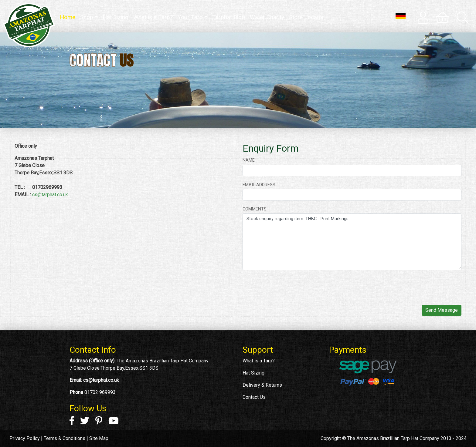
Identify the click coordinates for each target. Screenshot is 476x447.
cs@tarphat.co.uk (50, 194)
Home (69, 17)
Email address (259, 184)
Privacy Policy (24, 438)
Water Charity (267, 17)
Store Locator (306, 17)
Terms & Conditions (64, 438)
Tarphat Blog (228, 17)
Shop (86, 17)
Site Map (98, 438)
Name (249, 160)
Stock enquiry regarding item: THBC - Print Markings (352, 241)
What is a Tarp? (153, 17)
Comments (255, 209)
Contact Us (254, 397)
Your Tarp (190, 17)
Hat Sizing (115, 17)
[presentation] (289, 287)
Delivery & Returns (262, 385)
